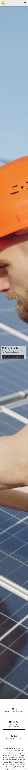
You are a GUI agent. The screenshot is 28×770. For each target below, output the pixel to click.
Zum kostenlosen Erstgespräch (13, 357)
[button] (25, 3)
